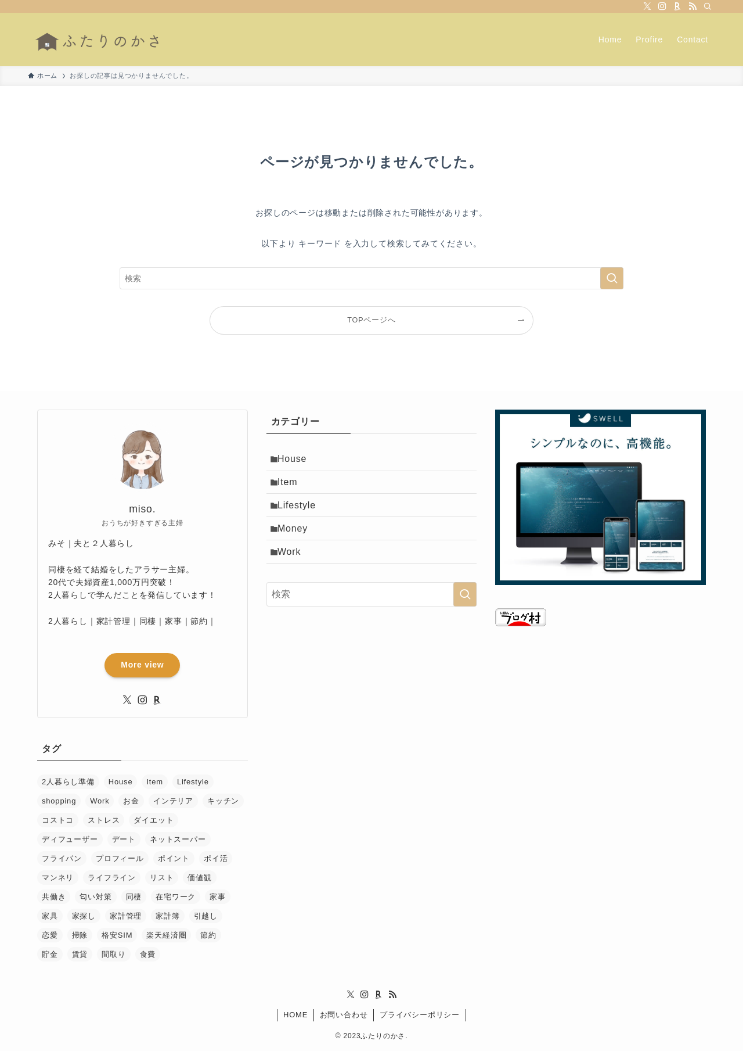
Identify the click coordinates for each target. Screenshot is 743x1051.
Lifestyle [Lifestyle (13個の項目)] (193, 781)
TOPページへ (371, 320)
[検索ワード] (371, 278)
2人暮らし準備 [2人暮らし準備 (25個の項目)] (68, 781)
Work (294, 571)
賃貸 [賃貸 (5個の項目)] (80, 954)
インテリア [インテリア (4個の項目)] (173, 801)
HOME (295, 1014)
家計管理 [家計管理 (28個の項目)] (126, 916)
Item (292, 488)
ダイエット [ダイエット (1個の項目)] (154, 820)
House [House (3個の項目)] (121, 781)
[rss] (692, 6)
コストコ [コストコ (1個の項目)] (58, 820)
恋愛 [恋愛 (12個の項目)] (50, 935)
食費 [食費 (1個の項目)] (148, 954)
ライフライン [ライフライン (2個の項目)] (112, 877)
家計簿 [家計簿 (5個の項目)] (167, 916)
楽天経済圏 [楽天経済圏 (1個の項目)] (166, 935)
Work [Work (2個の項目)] (99, 801)
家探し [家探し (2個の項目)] (84, 916)
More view (142, 664)
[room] (677, 6)
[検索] (707, 6)
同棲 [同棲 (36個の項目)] (134, 896)
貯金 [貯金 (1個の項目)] (50, 954)
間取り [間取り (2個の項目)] (113, 954)
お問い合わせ (344, 1014)
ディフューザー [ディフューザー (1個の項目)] (70, 839)
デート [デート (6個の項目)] (124, 839)
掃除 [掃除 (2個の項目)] (80, 935)
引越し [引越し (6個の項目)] (206, 916)
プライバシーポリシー (420, 1014)
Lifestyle (302, 516)
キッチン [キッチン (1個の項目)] (223, 801)
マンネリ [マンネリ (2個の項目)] (58, 877)
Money (298, 543)
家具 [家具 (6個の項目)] (50, 916)
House (297, 461)
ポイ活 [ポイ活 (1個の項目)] (216, 858)
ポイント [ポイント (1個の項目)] (174, 858)
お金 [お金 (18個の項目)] (131, 801)
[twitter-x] (647, 6)
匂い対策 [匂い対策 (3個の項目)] (95, 896)
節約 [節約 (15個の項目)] (208, 935)
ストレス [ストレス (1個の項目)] (104, 820)
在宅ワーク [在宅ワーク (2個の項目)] (176, 896)
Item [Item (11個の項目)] (154, 781)
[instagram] (662, 6)
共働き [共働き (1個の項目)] (54, 896)
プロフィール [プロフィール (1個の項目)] (120, 858)
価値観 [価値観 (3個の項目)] (199, 877)
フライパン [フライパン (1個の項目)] (62, 858)
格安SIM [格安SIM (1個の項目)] (117, 935)
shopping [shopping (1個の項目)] (59, 801)
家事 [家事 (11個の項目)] (218, 896)
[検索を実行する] (611, 278)
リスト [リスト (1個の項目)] (162, 877)
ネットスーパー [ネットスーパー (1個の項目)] (178, 839)
